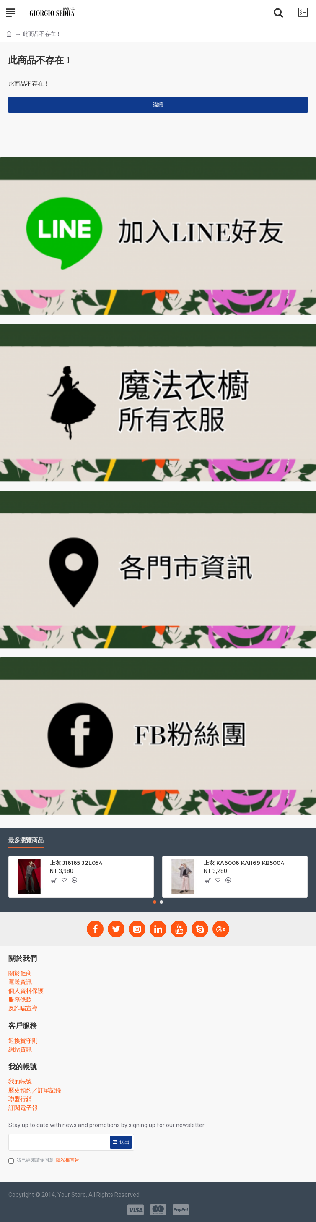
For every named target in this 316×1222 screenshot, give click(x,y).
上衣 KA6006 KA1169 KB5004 (244, 862)
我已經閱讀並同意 (44, 1160)
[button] (154, 902)
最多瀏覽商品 (26, 840)
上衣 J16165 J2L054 (76, 862)
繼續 (158, 105)
